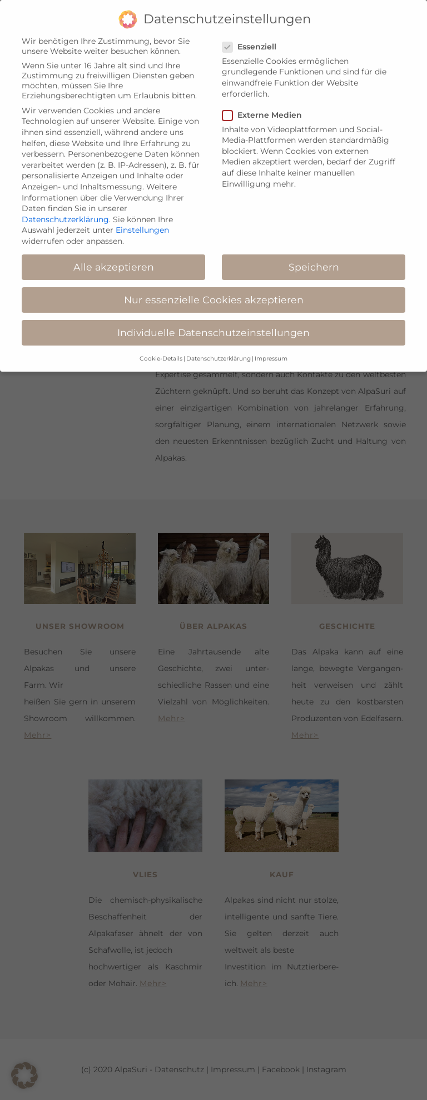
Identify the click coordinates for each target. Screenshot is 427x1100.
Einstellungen (142, 221)
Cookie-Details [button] (161, 349)
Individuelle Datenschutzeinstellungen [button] (213, 323)
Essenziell (253, 37)
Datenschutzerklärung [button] (218, 349)
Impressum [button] (271, 349)
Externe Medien (265, 106)
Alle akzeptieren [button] (113, 258)
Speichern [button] (314, 258)
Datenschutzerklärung (65, 210)
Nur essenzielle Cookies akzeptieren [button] (214, 291)
